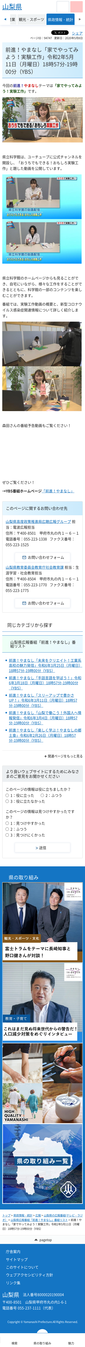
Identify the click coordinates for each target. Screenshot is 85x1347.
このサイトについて (22, 1267)
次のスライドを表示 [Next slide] (80, 19)
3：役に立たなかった (27, 801)
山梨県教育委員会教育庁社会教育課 (35, 567)
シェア (77, 33)
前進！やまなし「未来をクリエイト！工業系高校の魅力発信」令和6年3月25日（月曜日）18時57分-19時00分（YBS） (45, 665)
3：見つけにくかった (27, 835)
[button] (63, 6)
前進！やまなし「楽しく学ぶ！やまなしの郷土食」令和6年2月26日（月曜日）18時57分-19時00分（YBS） (45, 735)
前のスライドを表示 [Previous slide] (5, 19)
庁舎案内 (13, 1251)
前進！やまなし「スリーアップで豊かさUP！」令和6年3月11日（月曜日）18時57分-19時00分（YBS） (43, 700)
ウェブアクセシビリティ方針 (29, 1274)
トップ (6, 1215)
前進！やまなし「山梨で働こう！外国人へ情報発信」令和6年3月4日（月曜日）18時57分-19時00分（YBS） (45, 717)
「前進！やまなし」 (58, 491)
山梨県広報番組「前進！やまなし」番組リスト (43, 644)
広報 (38, 1215)
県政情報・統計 (22, 1215)
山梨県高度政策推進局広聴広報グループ (38, 521)
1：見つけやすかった (27, 823)
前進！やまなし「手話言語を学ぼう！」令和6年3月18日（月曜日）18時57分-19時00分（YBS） (45, 683)
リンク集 (13, 1282)
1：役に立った (22, 795)
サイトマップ (17, 1259)
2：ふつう (54, 795)
